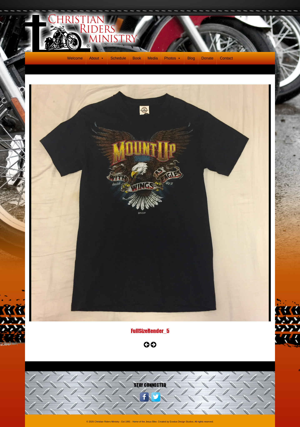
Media (153, 58)
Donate (207, 58)
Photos (172, 58)
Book (136, 58)
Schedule (118, 58)
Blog (191, 58)
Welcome (75, 58)
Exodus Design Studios (182, 421)
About (96, 58)
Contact (226, 58)
